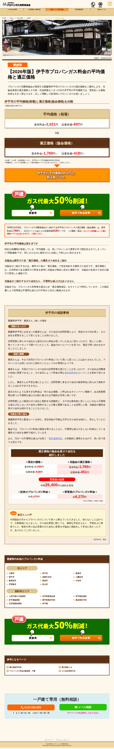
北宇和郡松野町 (16, 604)
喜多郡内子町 (82, 600)
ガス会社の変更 (12, 12)
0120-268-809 (31, 708)
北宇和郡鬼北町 (49, 596)
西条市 (45, 581)
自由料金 (71, 373)
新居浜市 (13, 581)
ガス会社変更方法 (69, 671)
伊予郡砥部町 (15, 600)
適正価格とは (67, 668)
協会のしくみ (102, 12)
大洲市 (12, 573)
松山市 (45, 584)
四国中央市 (47, 577)
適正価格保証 (79, 12)
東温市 (79, 573)
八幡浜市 (80, 577)
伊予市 (45, 573)
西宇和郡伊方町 (49, 600)
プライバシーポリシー (62, 741)
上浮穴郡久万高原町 (18, 596)
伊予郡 (45, 604)
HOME (4, 18)
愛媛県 (29, 18)
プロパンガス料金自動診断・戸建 (23, 671)
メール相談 (83, 708)
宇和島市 (13, 584)
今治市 (79, 581)
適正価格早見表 (15, 668)
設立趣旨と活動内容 (34, 12)
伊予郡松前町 (82, 596)
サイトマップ (49, 741)
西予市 (12, 577)
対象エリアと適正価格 (57, 12)
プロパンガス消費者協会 (61, 745)
